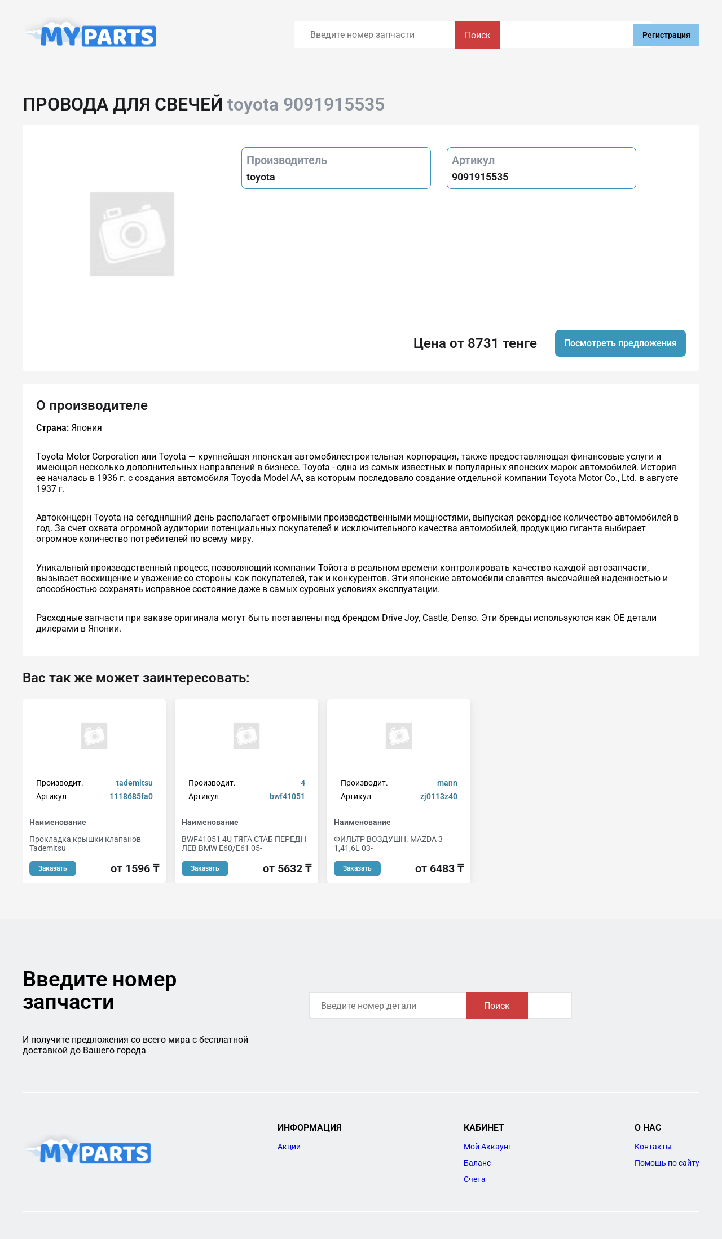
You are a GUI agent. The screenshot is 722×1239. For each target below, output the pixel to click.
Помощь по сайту (667, 1162)
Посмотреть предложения (620, 343)
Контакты (653, 1146)
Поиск (594, 35)
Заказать (52, 868)
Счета (475, 1179)
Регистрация (666, 34)
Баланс (477, 1162)
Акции (289, 1146)
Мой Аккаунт (488, 1146)
